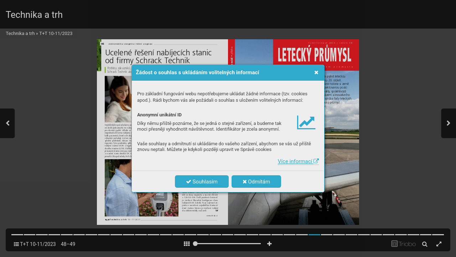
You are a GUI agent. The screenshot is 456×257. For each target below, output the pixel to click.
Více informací (298, 161)
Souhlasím (202, 181)
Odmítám (256, 181)
